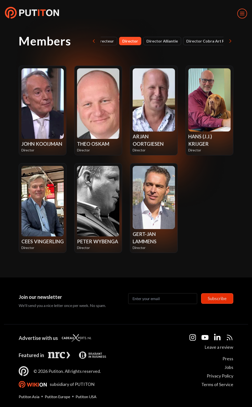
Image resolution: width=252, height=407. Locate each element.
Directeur (105, 41)
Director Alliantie (162, 41)
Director (130, 41)
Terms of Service (217, 384)
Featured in (31, 355)
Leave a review (219, 347)
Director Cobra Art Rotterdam (214, 41)
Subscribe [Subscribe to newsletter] (217, 298)
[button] (32, 13)
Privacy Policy (220, 375)
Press (227, 358)
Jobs (228, 367)
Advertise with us (38, 338)
